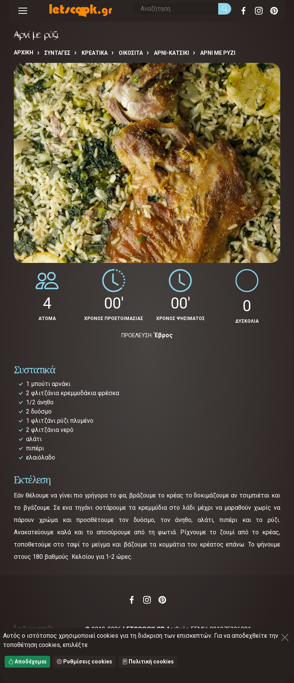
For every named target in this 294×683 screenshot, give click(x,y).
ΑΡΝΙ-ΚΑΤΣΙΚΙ (171, 53)
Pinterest (274, 11)
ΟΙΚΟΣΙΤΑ (131, 53)
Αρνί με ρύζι (217, 53)
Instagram (259, 11)
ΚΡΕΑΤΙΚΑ (95, 53)
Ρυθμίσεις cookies (84, 661)
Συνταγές (57, 53)
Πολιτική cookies (148, 661)
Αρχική (23, 52)
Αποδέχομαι (27, 661)
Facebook (243, 11)
